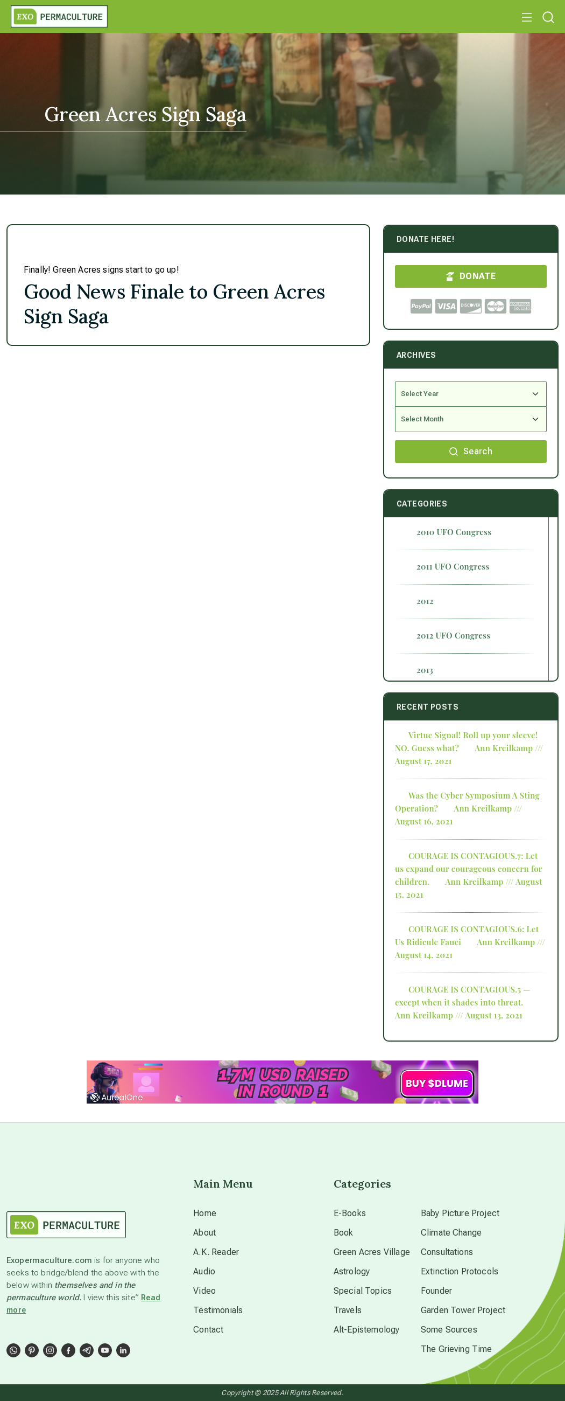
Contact (208, 1329)
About (204, 1232)
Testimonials (218, 1310)
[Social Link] (13, 1350)
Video (204, 1291)
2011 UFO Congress (453, 566)
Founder (436, 1291)
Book (344, 1232)
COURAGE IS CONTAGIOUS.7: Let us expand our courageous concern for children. (468, 868)
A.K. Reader (216, 1252)
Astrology (352, 1271)
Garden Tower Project (463, 1310)
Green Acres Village (372, 1252)
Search (470, 451)
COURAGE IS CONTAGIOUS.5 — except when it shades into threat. (463, 996)
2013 (424, 669)
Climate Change (451, 1232)
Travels (348, 1310)
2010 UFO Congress (453, 531)
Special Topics (363, 1291)
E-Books (350, 1213)
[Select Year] (471, 394)
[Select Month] (471, 419)
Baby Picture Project (460, 1213)
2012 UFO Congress (453, 635)
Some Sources (449, 1329)
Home (204, 1213)
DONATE (471, 276)
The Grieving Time (456, 1349)
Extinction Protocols (459, 1271)
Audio (204, 1271)
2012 (425, 600)
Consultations (447, 1252)
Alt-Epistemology (367, 1329)
